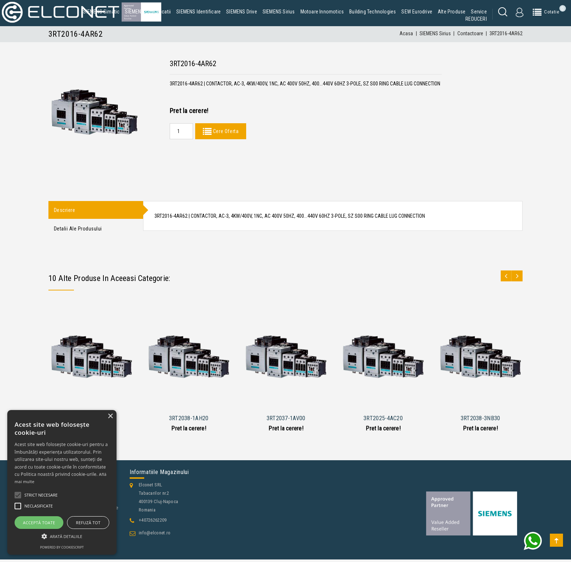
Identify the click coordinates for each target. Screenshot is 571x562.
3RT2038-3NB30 (480, 420)
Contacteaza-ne (70, 555)
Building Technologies (372, 12)
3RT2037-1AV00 (286, 420)
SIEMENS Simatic (101, 12)
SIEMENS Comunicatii (148, 12)
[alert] (62, 482)
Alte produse (451, 12)
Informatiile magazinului (159, 474)
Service (479, 12)
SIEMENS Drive (241, 12)
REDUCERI (476, 19)
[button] (62, 536)
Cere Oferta (225, 131)
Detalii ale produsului (78, 230)
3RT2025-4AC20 (383, 420)
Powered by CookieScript (62, 547)
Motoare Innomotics (322, 12)
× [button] (110, 416)
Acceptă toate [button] (39, 522)
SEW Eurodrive (416, 12)
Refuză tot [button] (88, 522)
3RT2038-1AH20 (189, 420)
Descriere (64, 210)
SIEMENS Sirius (279, 12)
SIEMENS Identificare (198, 12)
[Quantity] (181, 131)
